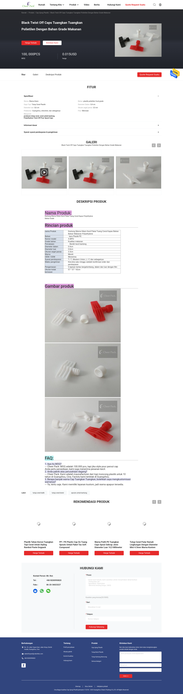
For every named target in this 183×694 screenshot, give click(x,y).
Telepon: (90, 614)
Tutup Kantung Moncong (99, 657)
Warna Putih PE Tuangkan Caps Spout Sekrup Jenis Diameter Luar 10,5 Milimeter (108, 545)
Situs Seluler (89, 686)
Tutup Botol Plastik (97, 652)
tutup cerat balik (38, 493)
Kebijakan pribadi (102, 686)
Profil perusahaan (68, 647)
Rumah (24, 13)
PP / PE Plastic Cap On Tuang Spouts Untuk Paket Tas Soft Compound (73, 545)
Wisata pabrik (67, 652)
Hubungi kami (67, 660)
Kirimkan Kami (52, 43)
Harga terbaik (31, 43)
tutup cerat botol (58, 493)
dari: (88, 602)
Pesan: (89, 575)
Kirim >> (125, 676)
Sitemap (78, 686)
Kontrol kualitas (68, 656)
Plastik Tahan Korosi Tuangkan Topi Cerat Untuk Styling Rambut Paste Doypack (38, 545)
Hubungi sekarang (96, 627)
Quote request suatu (149, 74)
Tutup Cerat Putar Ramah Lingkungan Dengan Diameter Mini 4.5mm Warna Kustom (144, 545)
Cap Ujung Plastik (42, 13)
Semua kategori (96, 661)
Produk (31, 13)
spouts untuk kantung (79, 493)
